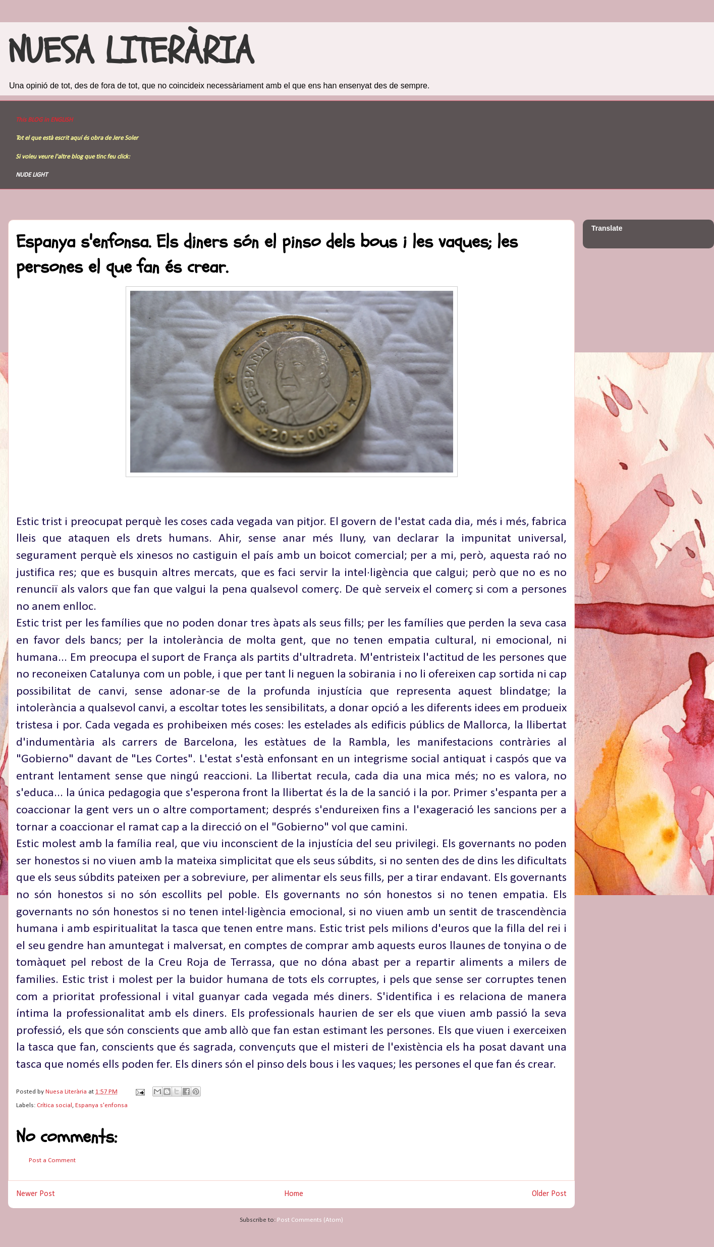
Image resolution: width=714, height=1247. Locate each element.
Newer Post (35, 1194)
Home (293, 1194)
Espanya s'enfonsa (101, 1105)
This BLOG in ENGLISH (44, 120)
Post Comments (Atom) (310, 1220)
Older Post (549, 1194)
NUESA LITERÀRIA (131, 51)
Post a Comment (52, 1160)
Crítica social (54, 1105)
